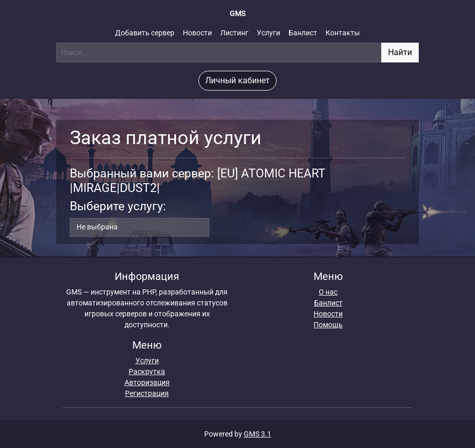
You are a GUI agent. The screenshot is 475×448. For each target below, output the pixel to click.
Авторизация (147, 382)
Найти (400, 52)
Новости (197, 33)
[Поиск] (219, 52)
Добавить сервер (144, 33)
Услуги (268, 33)
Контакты (343, 33)
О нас (328, 292)
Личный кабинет (237, 80)
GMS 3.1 (257, 434)
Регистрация (147, 393)
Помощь (328, 325)
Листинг (234, 33)
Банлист (303, 33)
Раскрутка (147, 371)
